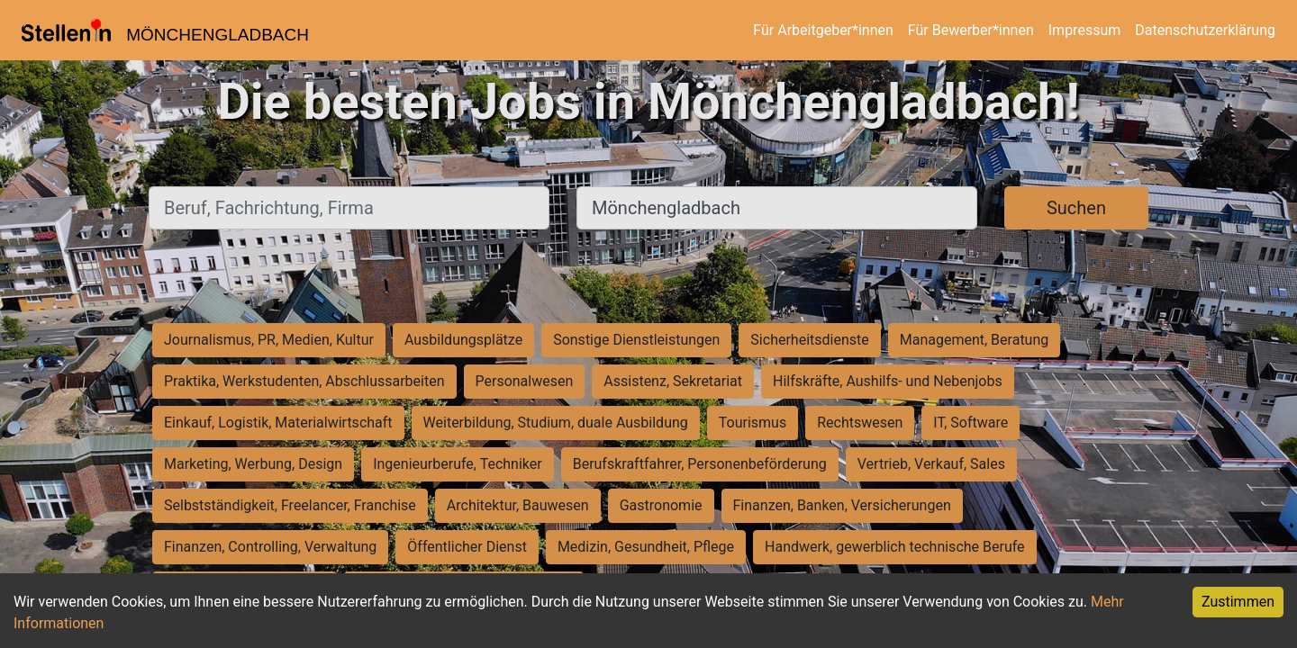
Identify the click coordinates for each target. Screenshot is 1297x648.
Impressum (1084, 30)
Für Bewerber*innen (971, 30)
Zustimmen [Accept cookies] (1238, 601)
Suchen (1076, 208)
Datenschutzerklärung (1205, 30)
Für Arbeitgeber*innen (823, 30)
